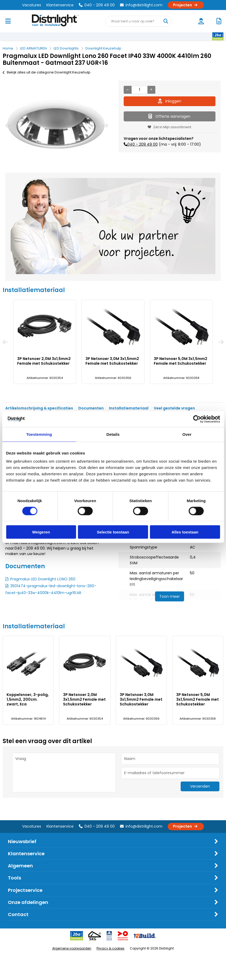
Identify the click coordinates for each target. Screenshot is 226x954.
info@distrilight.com (141, 5)
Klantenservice (60, 5)
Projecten (186, 5)
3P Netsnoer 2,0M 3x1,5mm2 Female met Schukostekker (44, 361)
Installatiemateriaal (128, 408)
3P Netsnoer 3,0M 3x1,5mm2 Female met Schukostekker (112, 361)
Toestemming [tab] (39, 434)
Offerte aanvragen (169, 116)
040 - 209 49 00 (97, 5)
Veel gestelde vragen (174, 408)
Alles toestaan (184, 532)
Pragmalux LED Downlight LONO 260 (42, 579)
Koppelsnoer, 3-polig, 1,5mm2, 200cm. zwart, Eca (28, 699)
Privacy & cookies (110, 948)
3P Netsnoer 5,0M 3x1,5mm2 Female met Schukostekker (180, 361)
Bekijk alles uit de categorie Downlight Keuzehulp (46, 72)
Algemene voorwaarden (71, 948)
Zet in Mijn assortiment (169, 127)
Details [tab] (113, 434)
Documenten (91, 408)
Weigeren (41, 532)
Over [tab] (187, 434)
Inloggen (169, 101)
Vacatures (31, 5)
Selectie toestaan (113, 532)
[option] (56, 125)
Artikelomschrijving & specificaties (39, 408)
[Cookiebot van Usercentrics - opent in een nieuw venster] (197, 419)
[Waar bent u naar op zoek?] (165, 21)
